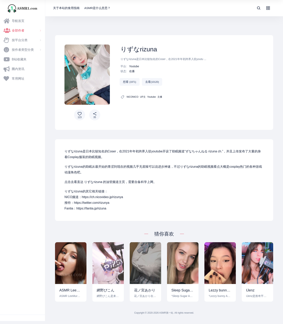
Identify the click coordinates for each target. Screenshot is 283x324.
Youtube (134, 66)
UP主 (143, 97)
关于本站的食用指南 (66, 8)
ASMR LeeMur (70, 290)
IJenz (250, 290)
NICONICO (132, 97)
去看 (152, 81)
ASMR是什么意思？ (97, 8)
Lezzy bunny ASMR (220, 290)
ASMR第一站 (166, 312)
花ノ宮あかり (144, 290)
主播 (159, 97)
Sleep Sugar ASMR (182, 290)
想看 (129, 81)
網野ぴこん (105, 290)
